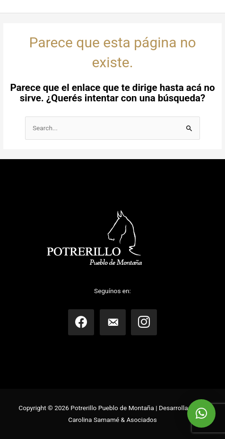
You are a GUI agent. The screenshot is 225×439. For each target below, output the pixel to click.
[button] (201, 413)
